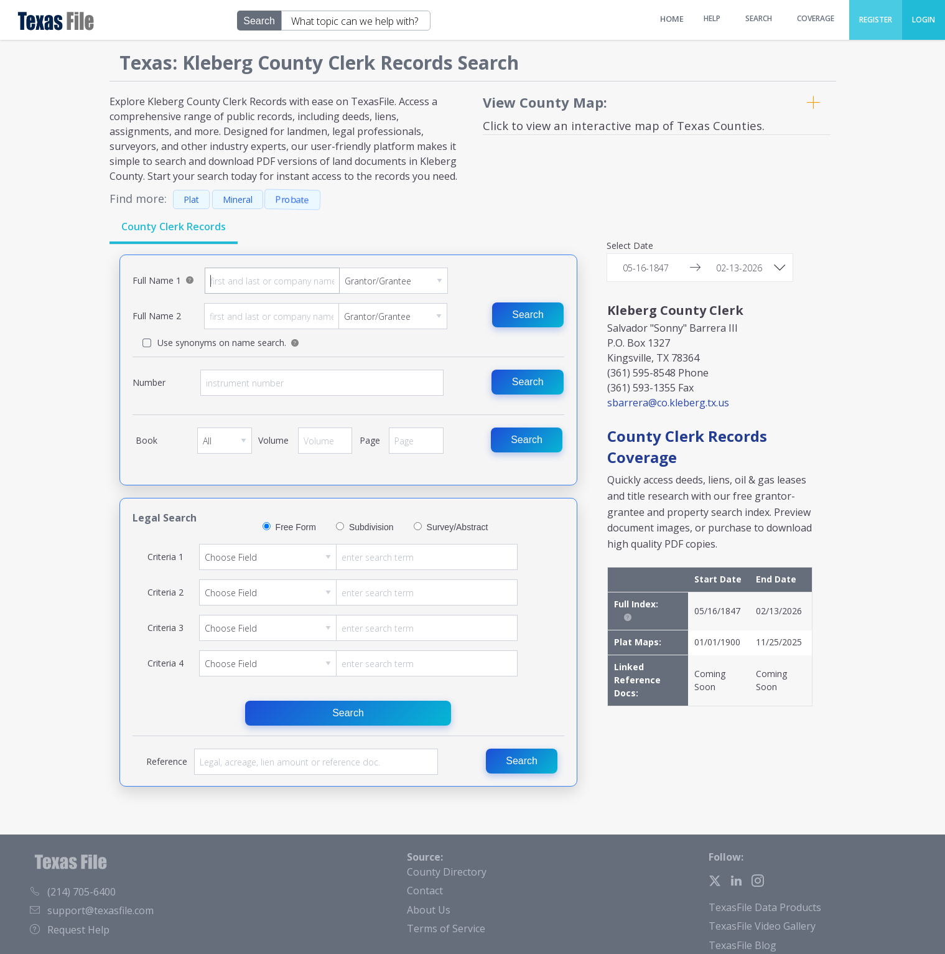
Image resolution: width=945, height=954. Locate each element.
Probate (292, 199)
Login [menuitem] (923, 19)
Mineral (238, 199)
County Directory (446, 872)
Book (224, 445)
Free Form (296, 527)
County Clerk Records (173, 226)
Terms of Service (446, 928)
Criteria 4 (358, 663)
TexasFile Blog (742, 945)
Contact (425, 890)
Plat (191, 199)
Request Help (69, 930)
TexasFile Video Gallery (762, 926)
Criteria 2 (358, 592)
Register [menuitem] (875, 19)
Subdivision (371, 527)
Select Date (630, 246)
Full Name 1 (326, 281)
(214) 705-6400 (73, 892)
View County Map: (545, 102)
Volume (325, 445)
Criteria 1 (358, 557)
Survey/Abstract (457, 527)
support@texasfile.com (92, 910)
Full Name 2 (325, 316)
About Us (428, 910)
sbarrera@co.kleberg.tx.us (668, 402)
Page (416, 445)
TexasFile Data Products (765, 907)
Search (528, 314)
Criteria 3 (358, 628)
